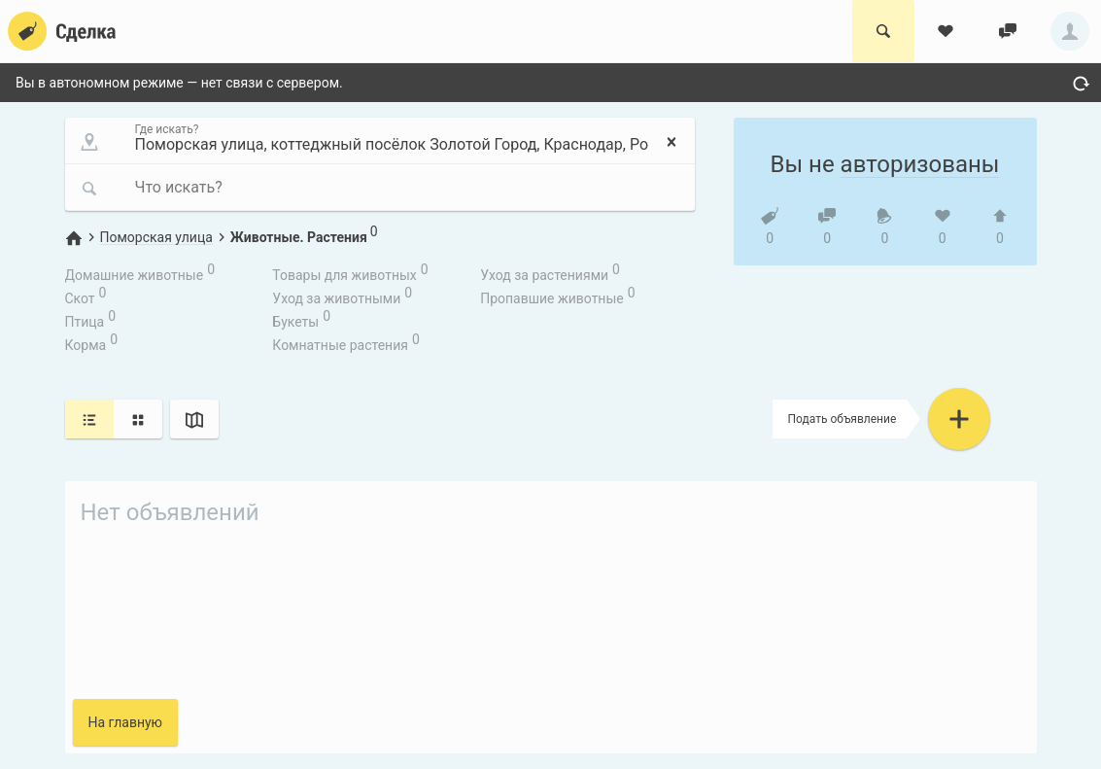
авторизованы (920, 164)
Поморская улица (156, 237)
